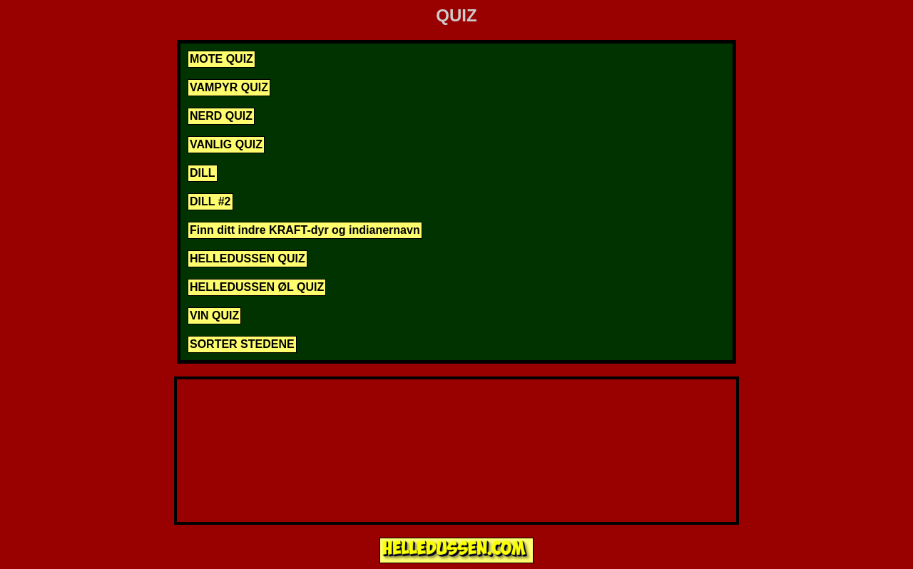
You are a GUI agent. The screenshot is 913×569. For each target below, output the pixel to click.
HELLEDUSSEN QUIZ (247, 258)
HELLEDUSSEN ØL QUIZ (257, 287)
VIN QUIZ (214, 315)
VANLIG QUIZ (226, 144)
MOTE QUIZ (221, 59)
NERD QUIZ (221, 116)
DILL (202, 173)
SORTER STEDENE (242, 344)
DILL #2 (210, 201)
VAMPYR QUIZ (229, 87)
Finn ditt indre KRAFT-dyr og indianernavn (305, 230)
